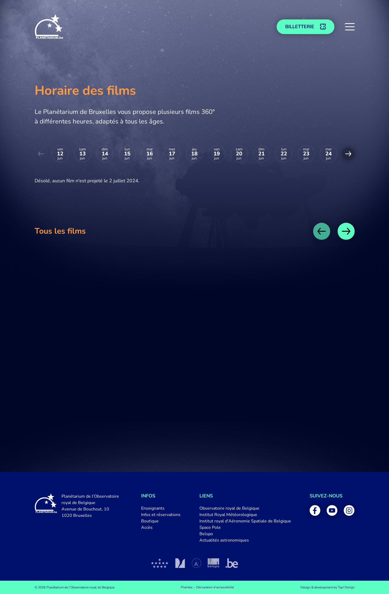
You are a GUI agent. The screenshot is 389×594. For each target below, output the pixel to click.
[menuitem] (161, 508)
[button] (350, 26)
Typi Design (346, 587)
